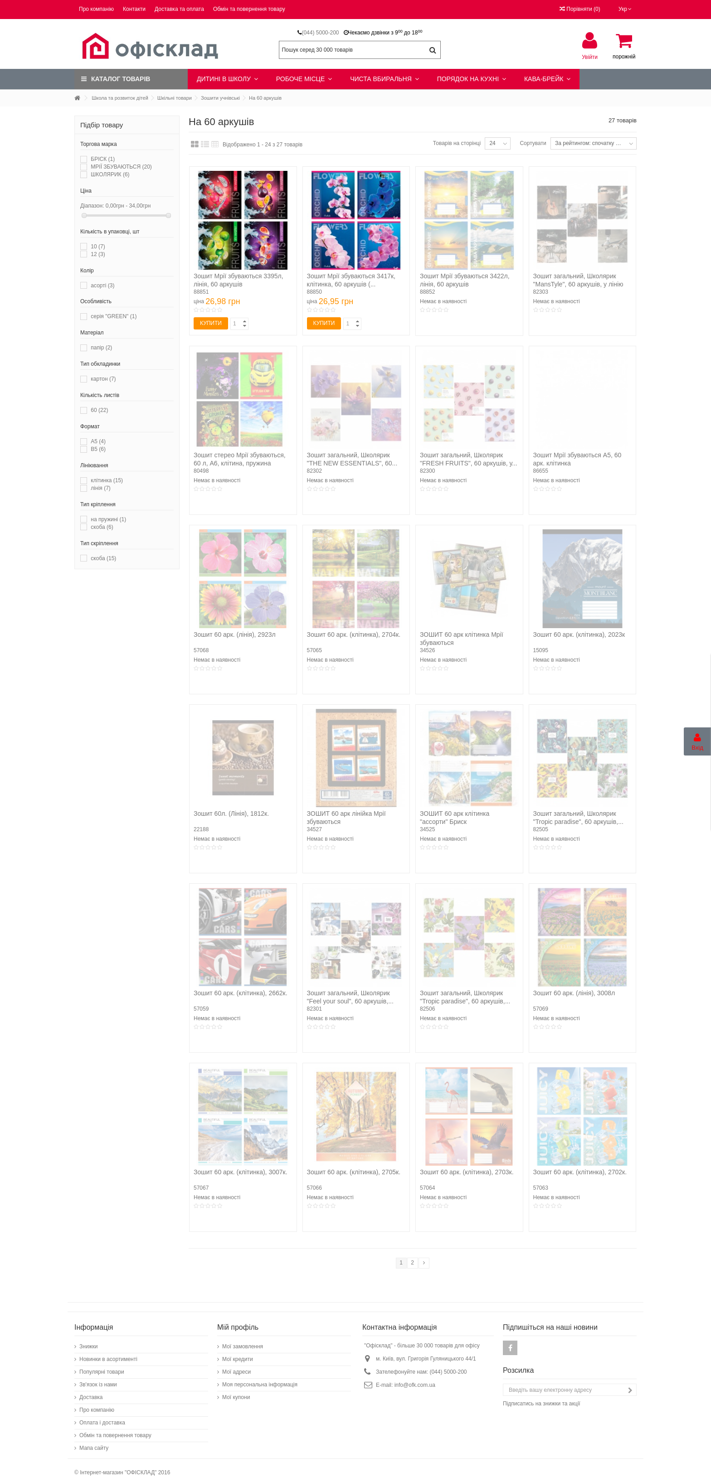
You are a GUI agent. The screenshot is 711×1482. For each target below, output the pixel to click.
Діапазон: (92, 206)
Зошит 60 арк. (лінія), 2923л (235, 634)
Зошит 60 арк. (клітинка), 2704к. (354, 634)
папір (101, 347)
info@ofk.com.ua (414, 1380)
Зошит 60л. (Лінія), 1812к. (231, 813)
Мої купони (236, 1393)
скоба (102, 527)
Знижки (88, 1342)
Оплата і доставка (102, 1418)
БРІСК (103, 159)
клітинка (107, 480)
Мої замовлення (242, 1342)
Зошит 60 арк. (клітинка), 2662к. (240, 993)
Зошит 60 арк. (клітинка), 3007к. (240, 1172)
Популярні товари (101, 1367)
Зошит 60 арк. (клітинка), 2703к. (467, 1172)
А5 (98, 441)
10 (98, 246)
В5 (98, 449)
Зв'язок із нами (98, 1380)
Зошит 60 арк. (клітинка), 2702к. (580, 1172)
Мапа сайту (93, 1443)
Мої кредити (237, 1354)
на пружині (108, 519)
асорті (102, 285)
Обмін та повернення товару (249, 9)
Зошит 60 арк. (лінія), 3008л (574, 993)
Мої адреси (236, 1367)
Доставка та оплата (179, 9)
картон (103, 379)
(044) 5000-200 (320, 32)
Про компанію (96, 9)
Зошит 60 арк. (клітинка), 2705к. (354, 1172)
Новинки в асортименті (108, 1354)
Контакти (134, 9)
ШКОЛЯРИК (110, 174)
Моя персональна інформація (259, 1380)
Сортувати (533, 143)
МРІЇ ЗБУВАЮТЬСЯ (121, 167)
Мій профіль (237, 1323)
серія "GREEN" (113, 316)
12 (98, 254)
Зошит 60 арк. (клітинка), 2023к (579, 634)
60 (99, 410)
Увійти (590, 57)
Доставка (91, 1393)
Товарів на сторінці (457, 143)
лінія (100, 488)
